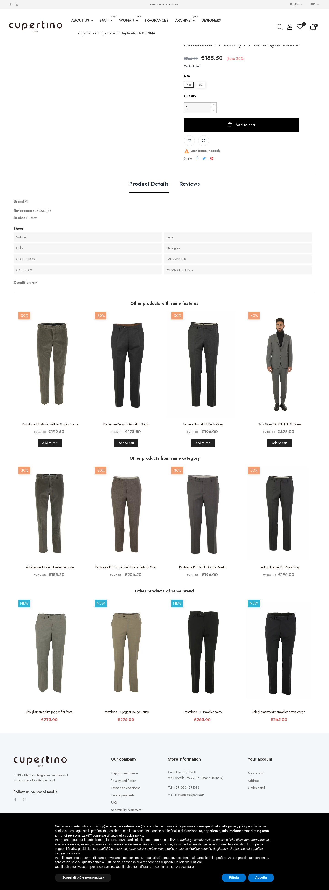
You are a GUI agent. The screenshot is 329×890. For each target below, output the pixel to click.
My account (256, 811)
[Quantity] (197, 145)
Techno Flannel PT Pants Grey (203, 462)
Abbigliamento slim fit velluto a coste (50, 605)
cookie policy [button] (134, 835)
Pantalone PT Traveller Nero (203, 749)
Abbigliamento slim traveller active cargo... (279, 749)
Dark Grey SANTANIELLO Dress (279, 462)
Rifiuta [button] (234, 877)
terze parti (126, 840)
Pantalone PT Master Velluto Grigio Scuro (50, 462)
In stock (20, 255)
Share (197, 196)
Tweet (204, 196)
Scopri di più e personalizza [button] (83, 877)
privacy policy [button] (237, 826)
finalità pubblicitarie (81, 849)
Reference (23, 248)
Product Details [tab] (149, 221)
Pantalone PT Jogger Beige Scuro (126, 749)
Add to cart (244, 162)
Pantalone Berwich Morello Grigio (126, 462)
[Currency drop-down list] (315, 4)
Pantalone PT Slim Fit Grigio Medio (202, 605)
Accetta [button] (261, 877)
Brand (19, 239)
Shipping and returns (125, 811)
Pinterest (211, 196)
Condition (22, 320)
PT (27, 239)
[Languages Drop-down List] (297, 4)
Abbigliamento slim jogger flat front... (49, 749)
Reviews (189, 221)
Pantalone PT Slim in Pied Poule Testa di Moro (126, 605)
